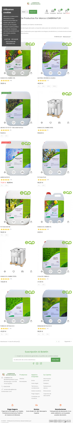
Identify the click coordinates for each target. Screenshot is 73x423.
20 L (43, 86)
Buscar (33, 12)
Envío (33, 380)
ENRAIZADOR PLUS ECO (44, 326)
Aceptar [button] (7, 39)
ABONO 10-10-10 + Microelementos (11, 128)
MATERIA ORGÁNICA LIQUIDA (46, 78)
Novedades (23, 381)
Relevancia (66, 37)
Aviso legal (34, 383)
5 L (39, 86)
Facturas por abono (47, 387)
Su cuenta (47, 375)
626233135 (7, 386)
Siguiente (68, 341)
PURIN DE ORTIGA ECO (7, 326)
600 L (48, 86)
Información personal (47, 379)
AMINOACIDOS (5, 177)
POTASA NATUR (5, 227)
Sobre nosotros (36, 391)
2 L (39, 334)
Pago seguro (35, 394)
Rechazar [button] (15, 39)
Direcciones (47, 391)
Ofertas (21, 379)
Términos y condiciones (35, 387)
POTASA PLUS (41, 177)
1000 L (54, 86)
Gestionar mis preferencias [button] (10, 43)
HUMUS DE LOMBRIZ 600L (45, 128)
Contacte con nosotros (35, 397)
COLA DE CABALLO (43, 276)
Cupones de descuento (47, 394)
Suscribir (55, 360)
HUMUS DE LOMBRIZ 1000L (8, 276)
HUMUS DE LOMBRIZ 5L (44, 227)
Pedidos (46, 383)
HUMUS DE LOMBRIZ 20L (7, 78)
